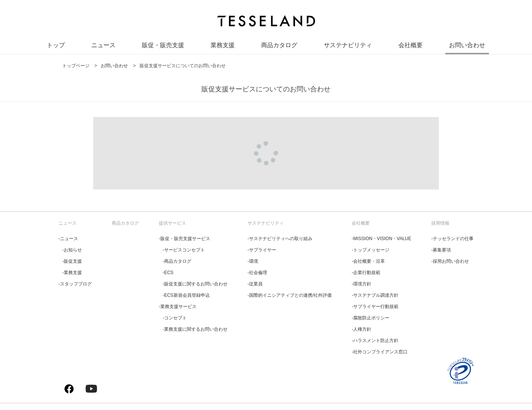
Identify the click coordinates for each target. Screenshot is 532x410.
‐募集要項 (441, 250)
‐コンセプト (175, 318)
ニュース (103, 45)
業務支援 (223, 45)
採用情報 (440, 223)
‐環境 (253, 261)
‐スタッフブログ (75, 284)
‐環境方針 (361, 284)
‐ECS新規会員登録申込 (186, 295)
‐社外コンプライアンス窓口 (379, 352)
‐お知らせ (72, 250)
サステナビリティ (348, 45)
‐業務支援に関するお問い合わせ (195, 329)
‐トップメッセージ (370, 250)
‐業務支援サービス (178, 306)
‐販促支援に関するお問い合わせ (195, 284)
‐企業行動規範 (366, 272)
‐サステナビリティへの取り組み (280, 238)
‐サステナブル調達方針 (375, 295)
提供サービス (172, 223)
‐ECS (168, 272)
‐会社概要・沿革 (368, 261)
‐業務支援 (72, 272)
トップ (56, 45)
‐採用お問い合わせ (450, 261)
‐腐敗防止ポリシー (370, 318)
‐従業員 (255, 284)
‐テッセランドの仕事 (452, 238)
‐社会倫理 (257, 272)
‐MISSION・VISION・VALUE (381, 238)
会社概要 (410, 45)
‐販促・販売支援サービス (184, 238)
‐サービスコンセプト (184, 250)
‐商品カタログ (177, 261)
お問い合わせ (467, 45)
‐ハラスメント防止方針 (375, 340)
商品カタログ (279, 45)
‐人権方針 (361, 329)
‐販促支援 (72, 261)
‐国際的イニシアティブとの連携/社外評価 (290, 295)
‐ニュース (68, 238)
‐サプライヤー (262, 250)
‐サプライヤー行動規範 (375, 306)
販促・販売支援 (163, 45)
